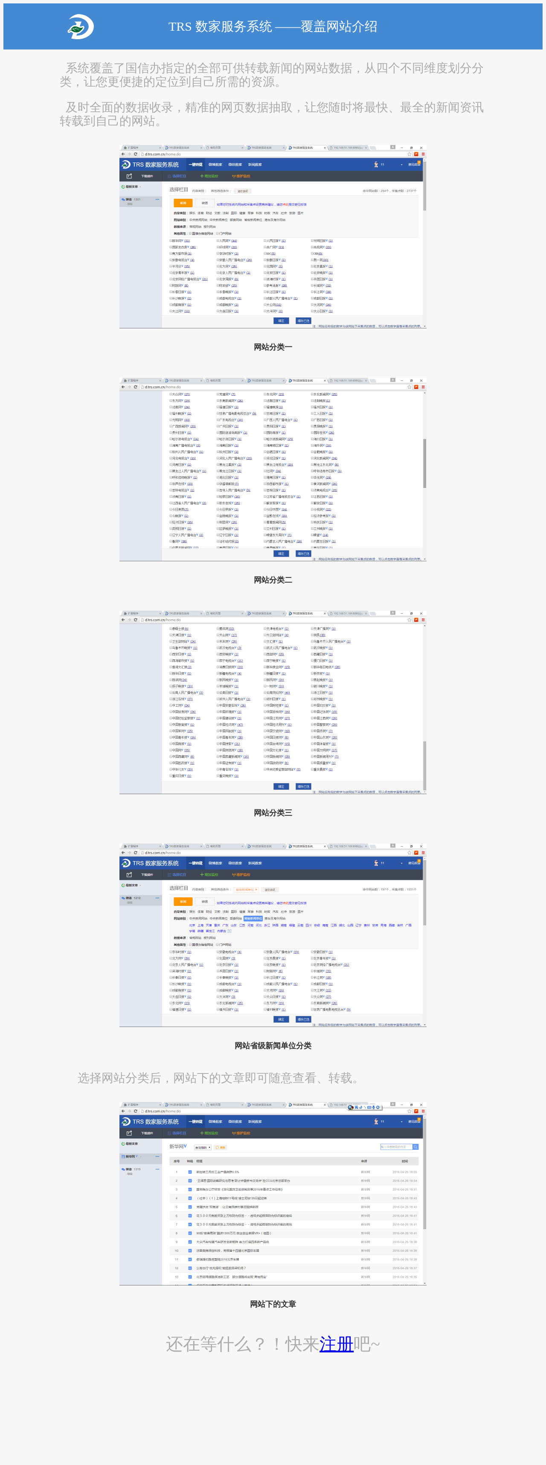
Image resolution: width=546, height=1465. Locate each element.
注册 (336, 1344)
